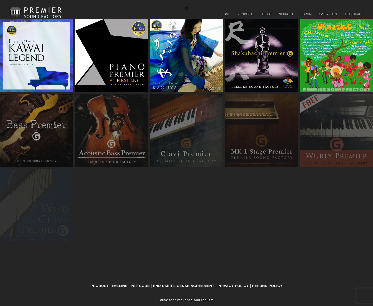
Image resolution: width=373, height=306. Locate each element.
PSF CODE (140, 286)
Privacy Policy (233, 286)
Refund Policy (267, 286)
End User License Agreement (183, 286)
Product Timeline (109, 286)
